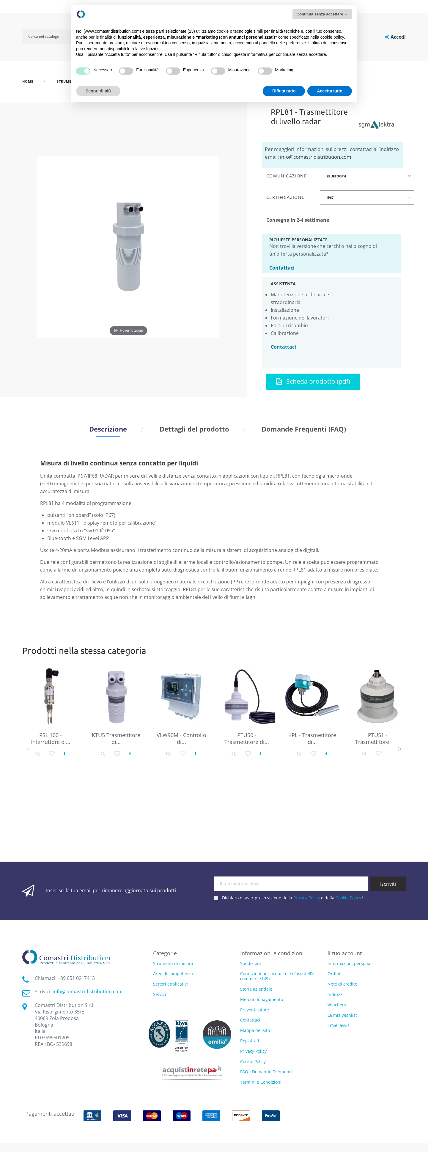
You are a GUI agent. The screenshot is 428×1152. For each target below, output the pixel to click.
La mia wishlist (342, 1015)
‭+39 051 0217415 (76, 978)
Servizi (159, 994)
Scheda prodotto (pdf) (313, 381)
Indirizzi (336, 994)
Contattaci (282, 267)
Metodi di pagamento (261, 999)
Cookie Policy (348, 898)
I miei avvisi (339, 1025)
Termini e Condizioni (260, 1082)
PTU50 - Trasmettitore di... (246, 738)
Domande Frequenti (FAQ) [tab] (304, 428)
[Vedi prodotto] (65, 753)
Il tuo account (345, 953)
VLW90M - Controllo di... (181, 738)
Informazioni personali (350, 963)
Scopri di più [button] (98, 91)
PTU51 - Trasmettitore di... (377, 738)
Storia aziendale (256, 989)
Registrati (249, 1041)
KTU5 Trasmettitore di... (116, 738)
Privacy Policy (306, 898)
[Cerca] (51, 36)
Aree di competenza (173, 973)
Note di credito (342, 984)
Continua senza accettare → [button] (322, 14)
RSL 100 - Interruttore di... (50, 738)
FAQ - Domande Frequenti (266, 1071)
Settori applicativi (170, 984)
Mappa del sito (255, 1030)
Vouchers (337, 1005)
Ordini (334, 973)
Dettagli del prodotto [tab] (194, 428)
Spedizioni (250, 963)
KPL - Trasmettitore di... (312, 738)
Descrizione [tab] (108, 428)
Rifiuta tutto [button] (284, 91)
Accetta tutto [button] (329, 91)
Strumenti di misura (173, 963)
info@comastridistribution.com (315, 156)
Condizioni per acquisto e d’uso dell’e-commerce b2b (278, 976)
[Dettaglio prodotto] (37, 753)
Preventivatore (254, 1010)
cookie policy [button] (332, 37)
